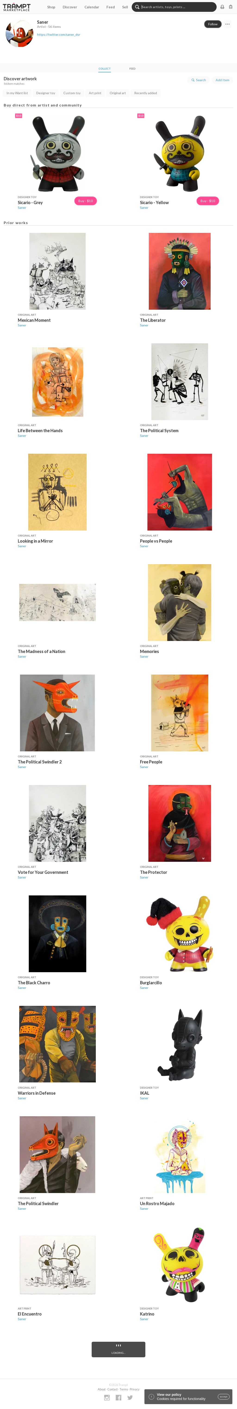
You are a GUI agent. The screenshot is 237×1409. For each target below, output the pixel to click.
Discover (70, 7)
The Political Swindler (38, 1203)
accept (224, 1397)
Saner (22, 207)
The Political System (159, 430)
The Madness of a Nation (41, 651)
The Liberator (153, 320)
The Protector (153, 872)
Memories (149, 651)
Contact (112, 1389)
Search (198, 80)
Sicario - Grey (30, 202)
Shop (51, 7)
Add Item (222, 80)
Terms (123, 1389)
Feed (110, 7)
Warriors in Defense (37, 1093)
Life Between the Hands (40, 430)
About (102, 1389)
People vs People (156, 541)
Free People (151, 761)
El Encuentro (30, 1313)
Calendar (91, 7)
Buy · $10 (86, 201)
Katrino (147, 1313)
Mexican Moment (34, 320)
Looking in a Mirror (35, 541)
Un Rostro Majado (157, 1203)
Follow (213, 24)
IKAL (144, 1093)
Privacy (135, 1389)
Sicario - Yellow (154, 202)
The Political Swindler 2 (40, 761)
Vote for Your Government (43, 872)
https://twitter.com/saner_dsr (58, 34)
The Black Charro (34, 982)
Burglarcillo (151, 982)
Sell (125, 7)
